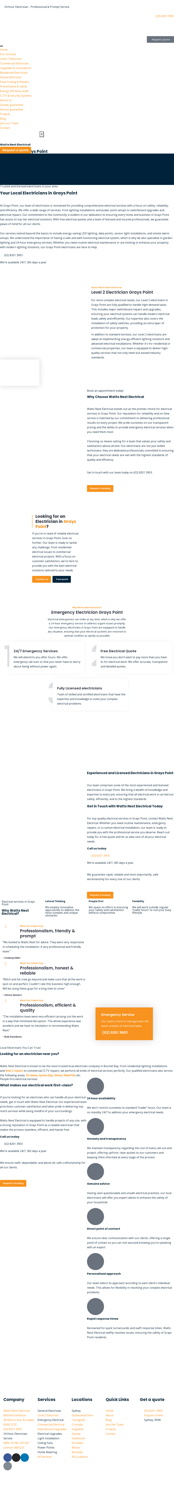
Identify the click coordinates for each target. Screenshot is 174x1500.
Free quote (62, 579)
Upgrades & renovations (15, 68)
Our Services (8, 54)
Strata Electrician (10, 77)
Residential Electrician (14, 72)
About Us (6, 100)
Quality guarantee (11, 105)
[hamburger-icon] (1, 46)
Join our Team (9, 123)
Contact (5, 128)
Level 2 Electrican (11, 59)
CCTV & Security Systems (16, 95)
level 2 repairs (14, 1071)
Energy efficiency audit (14, 91)
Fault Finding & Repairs (14, 82)
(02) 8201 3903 (115, 1032)
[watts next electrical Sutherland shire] (87, 1368)
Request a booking (100, 488)
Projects (5, 114)
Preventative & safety (13, 86)
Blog (3, 118)
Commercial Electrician (14, 63)
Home (4, 49)
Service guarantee (11, 109)
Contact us (42, 579)
